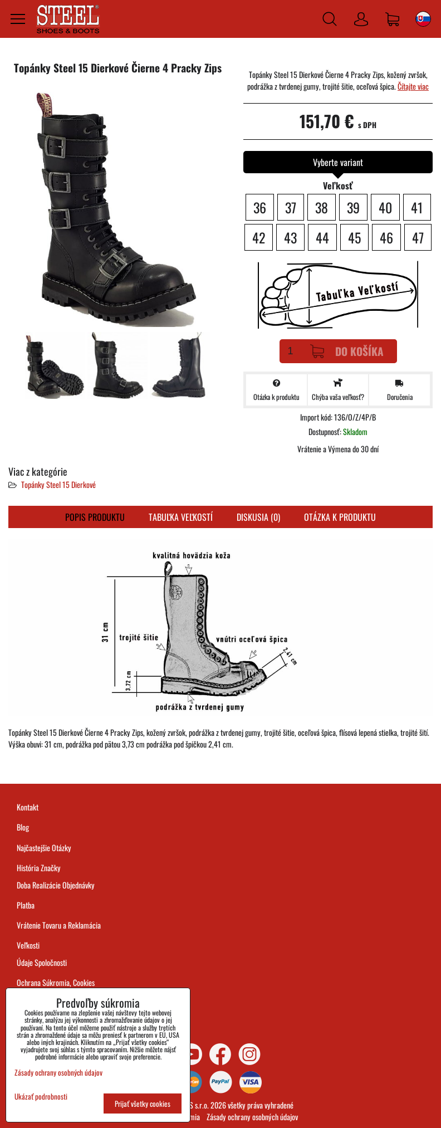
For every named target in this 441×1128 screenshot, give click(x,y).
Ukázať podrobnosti (40, 1096)
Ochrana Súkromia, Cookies (56, 982)
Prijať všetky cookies (142, 1103)
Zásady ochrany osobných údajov (252, 1116)
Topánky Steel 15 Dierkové (58, 484)
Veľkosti (28, 945)
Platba (26, 905)
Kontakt (27, 807)
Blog (23, 827)
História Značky (39, 867)
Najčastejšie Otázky (44, 847)
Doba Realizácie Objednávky (56, 885)
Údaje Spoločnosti (42, 962)
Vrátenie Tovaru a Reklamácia (59, 925)
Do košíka (347, 351)
